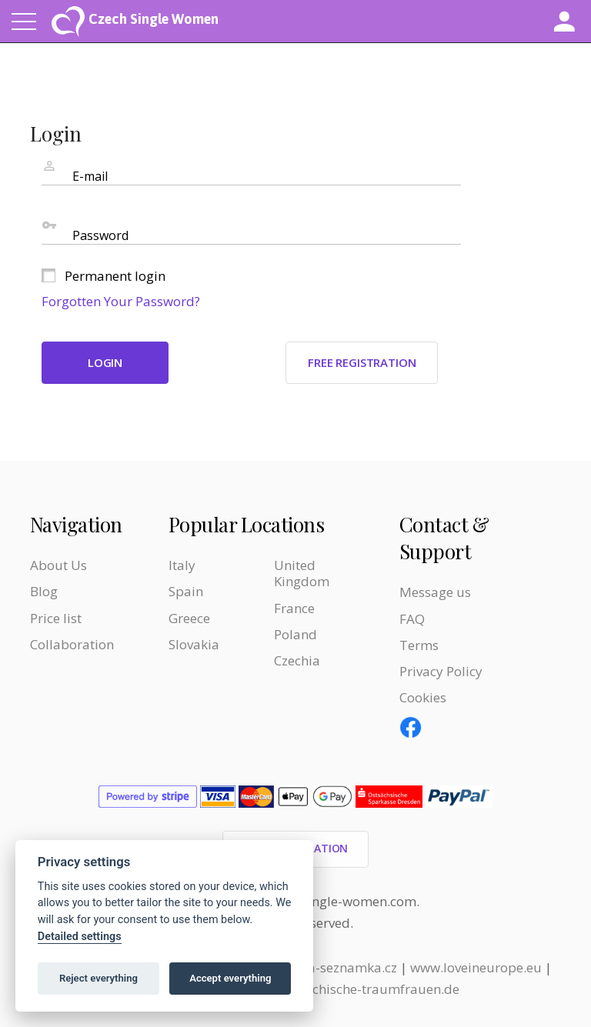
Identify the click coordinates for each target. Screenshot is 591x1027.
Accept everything (230, 978)
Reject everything (98, 978)
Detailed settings (80, 936)
